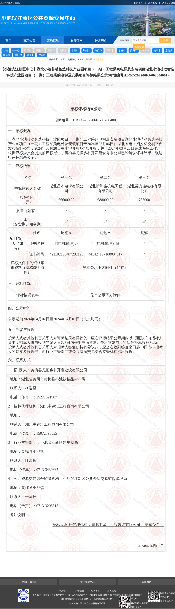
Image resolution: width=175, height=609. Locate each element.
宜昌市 (51, 50)
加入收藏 (152, 3)
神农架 (42, 54)
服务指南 (76, 40)
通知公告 (29, 40)
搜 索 (165, 40)
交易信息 (53, 40)
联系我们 (63, 591)
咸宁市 (145, 50)
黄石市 (63, 50)
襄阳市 (39, 50)
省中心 (16, 50)
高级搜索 (139, 47)
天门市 (18, 54)
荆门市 (98, 50)
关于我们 (79, 591)
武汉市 (27, 50)
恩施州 (169, 50)
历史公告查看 (168, 3)
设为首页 (138, 3)
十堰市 (74, 50)
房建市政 (99, 59)
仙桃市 (6, 54)
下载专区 (100, 40)
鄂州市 (110, 50)
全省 (5, 50)
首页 (8, 40)
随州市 (157, 50)
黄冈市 (133, 50)
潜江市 (30, 54)
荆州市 (86, 50)
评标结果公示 (85, 59)
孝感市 (122, 50)
